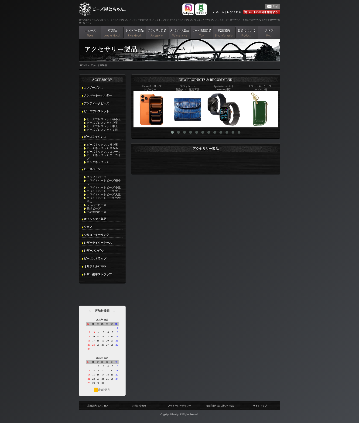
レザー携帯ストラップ (98, 274)
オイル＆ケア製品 (95, 219)
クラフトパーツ (96, 177)
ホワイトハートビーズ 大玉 (104, 194)
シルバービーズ (96, 205)
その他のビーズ (96, 212)
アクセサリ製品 (99, 65)
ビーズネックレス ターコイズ (104, 157)
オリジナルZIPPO (95, 266)
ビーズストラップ (95, 258)
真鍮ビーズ (94, 208)
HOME (83, 65)
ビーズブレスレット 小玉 (102, 122)
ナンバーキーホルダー (98, 95)
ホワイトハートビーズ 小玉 (104, 187)
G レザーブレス (93, 87)
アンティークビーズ (96, 103)
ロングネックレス (98, 162)
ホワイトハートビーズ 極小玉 (104, 182)
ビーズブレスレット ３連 (102, 129)
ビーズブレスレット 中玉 (102, 126)
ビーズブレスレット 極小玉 (104, 119)
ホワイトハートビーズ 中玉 (104, 191)
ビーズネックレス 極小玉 (102, 144)
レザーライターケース (98, 242)
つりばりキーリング (96, 234)
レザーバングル (93, 250)
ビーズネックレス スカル (102, 148)
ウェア (88, 226)
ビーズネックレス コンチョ (104, 151)
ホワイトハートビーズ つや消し (104, 200)
